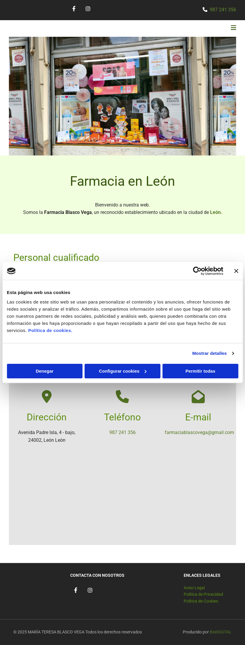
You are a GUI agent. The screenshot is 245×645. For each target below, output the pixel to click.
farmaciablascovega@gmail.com (199, 432)
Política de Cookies (201, 601)
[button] (162, 28)
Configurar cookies (123, 371)
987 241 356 (223, 9)
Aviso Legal (194, 587)
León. (216, 212)
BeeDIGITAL (221, 632)
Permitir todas (200, 371)
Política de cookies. (50, 330)
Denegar (45, 371)
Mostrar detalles (209, 353)
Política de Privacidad (203, 594)
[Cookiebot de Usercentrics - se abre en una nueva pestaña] (197, 270)
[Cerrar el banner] (236, 271)
